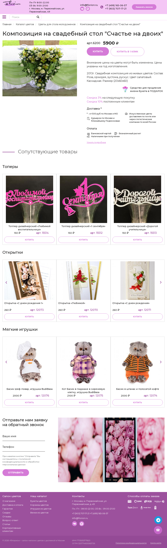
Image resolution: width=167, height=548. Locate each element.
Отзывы (6, 516)
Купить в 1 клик (127, 51)
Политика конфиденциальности (129, 543)
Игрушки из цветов (40, 509)
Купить (98, 51)
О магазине (8, 501)
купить (29, 239)
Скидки (6, 512)
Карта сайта (155, 543)
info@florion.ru (89, 5)
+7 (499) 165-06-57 (116, 5)
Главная (6, 24)
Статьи (6, 524)
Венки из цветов (39, 512)
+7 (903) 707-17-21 (116, 8)
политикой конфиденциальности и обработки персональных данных (20, 462)
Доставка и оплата (12, 505)
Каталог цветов (25, 24)
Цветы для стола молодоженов (56, 24)
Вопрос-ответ (10, 520)
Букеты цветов (38, 501)
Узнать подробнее (96, 142)
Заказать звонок (144, 7)
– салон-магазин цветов (32, 540)
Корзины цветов (39, 505)
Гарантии (7, 509)
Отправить (15, 472)
